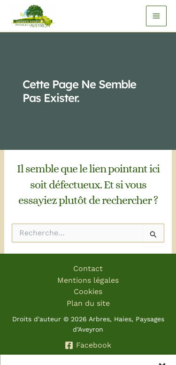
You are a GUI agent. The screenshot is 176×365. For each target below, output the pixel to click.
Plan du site (88, 303)
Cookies (88, 291)
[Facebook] (88, 345)
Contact (88, 268)
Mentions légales (88, 280)
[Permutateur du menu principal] (156, 16)
